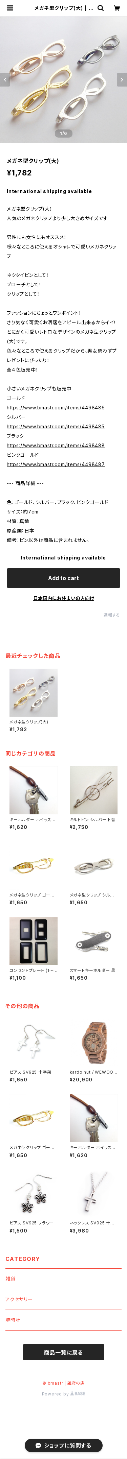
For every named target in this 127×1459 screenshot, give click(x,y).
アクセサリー (19, 1299)
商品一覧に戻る (63, 1352)
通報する (112, 615)
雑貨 (10, 1279)
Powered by (63, 1393)
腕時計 (12, 1320)
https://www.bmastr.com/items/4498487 (56, 464)
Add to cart (63, 578)
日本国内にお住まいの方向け (63, 598)
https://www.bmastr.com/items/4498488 (56, 445)
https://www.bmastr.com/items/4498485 (56, 426)
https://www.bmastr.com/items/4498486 (56, 407)
